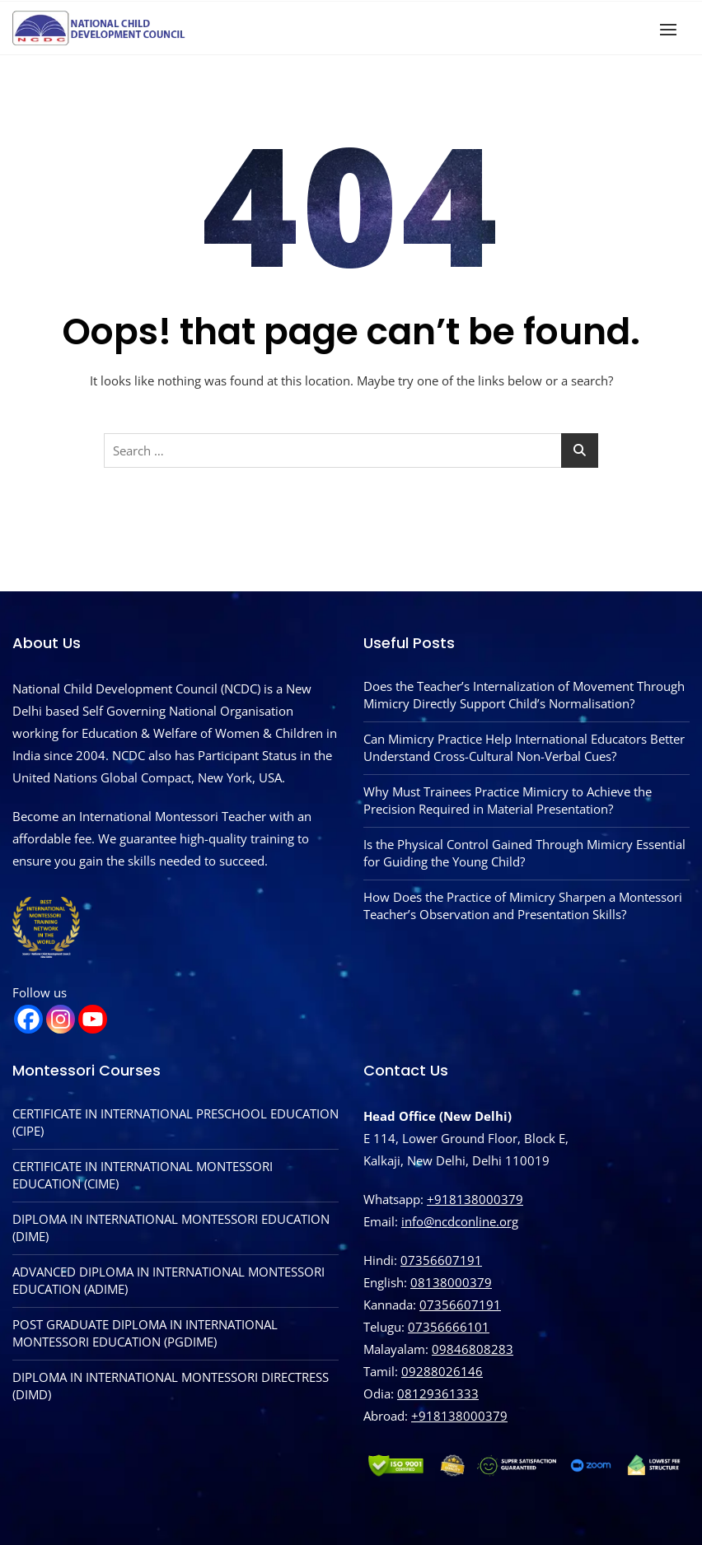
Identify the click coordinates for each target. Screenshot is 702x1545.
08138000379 (451, 1282)
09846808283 (472, 1349)
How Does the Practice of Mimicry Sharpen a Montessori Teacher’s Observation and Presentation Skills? (522, 905)
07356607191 (441, 1260)
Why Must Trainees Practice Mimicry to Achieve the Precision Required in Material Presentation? (507, 800)
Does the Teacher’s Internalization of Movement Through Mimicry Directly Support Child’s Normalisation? (524, 695)
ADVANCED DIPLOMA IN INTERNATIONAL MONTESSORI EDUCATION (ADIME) (168, 1280)
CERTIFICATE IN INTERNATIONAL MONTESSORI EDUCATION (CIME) (142, 1175)
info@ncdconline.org (459, 1221)
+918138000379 (475, 1199)
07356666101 (448, 1327)
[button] (672, 29)
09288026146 (442, 1371)
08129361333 (438, 1393)
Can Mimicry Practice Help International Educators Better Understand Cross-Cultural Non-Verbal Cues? (524, 747)
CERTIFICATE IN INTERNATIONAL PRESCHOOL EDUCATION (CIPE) (175, 1122)
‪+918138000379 (459, 1415)
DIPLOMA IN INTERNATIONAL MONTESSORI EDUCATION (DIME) (171, 1227)
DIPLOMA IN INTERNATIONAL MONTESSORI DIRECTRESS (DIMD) (170, 1386)
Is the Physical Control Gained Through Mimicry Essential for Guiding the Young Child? (524, 853)
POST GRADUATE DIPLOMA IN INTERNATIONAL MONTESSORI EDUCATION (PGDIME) (145, 1333)
